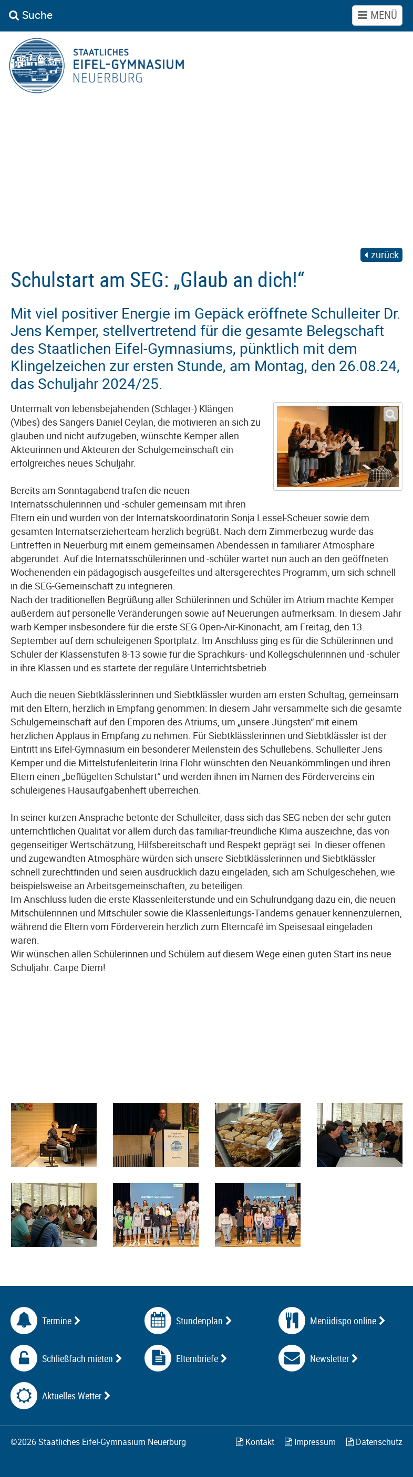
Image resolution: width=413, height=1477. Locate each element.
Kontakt (255, 1442)
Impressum (310, 1442)
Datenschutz (374, 1442)
